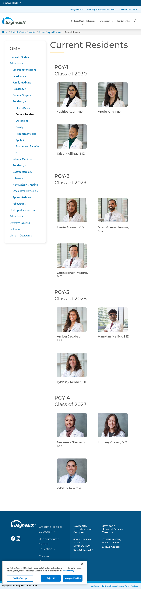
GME (15, 48)
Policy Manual (76, 9)
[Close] (82, 564)
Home (5, 32)
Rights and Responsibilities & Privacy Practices (120, 586)
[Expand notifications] (20, 3)
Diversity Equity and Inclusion (101, 9)
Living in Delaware (20, 235)
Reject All (51, 578)
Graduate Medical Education (82, 21)
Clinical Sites (23, 108)
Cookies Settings (20, 578)
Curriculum (22, 120)
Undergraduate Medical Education (115, 21)
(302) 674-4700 (84, 550)
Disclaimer (95, 586)
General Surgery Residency (50, 32)
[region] (44, 572)
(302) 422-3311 (112, 547)
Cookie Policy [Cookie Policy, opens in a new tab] (68, 571)
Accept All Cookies (73, 578)
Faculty (20, 127)
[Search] (135, 21)
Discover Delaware (128, 9)
